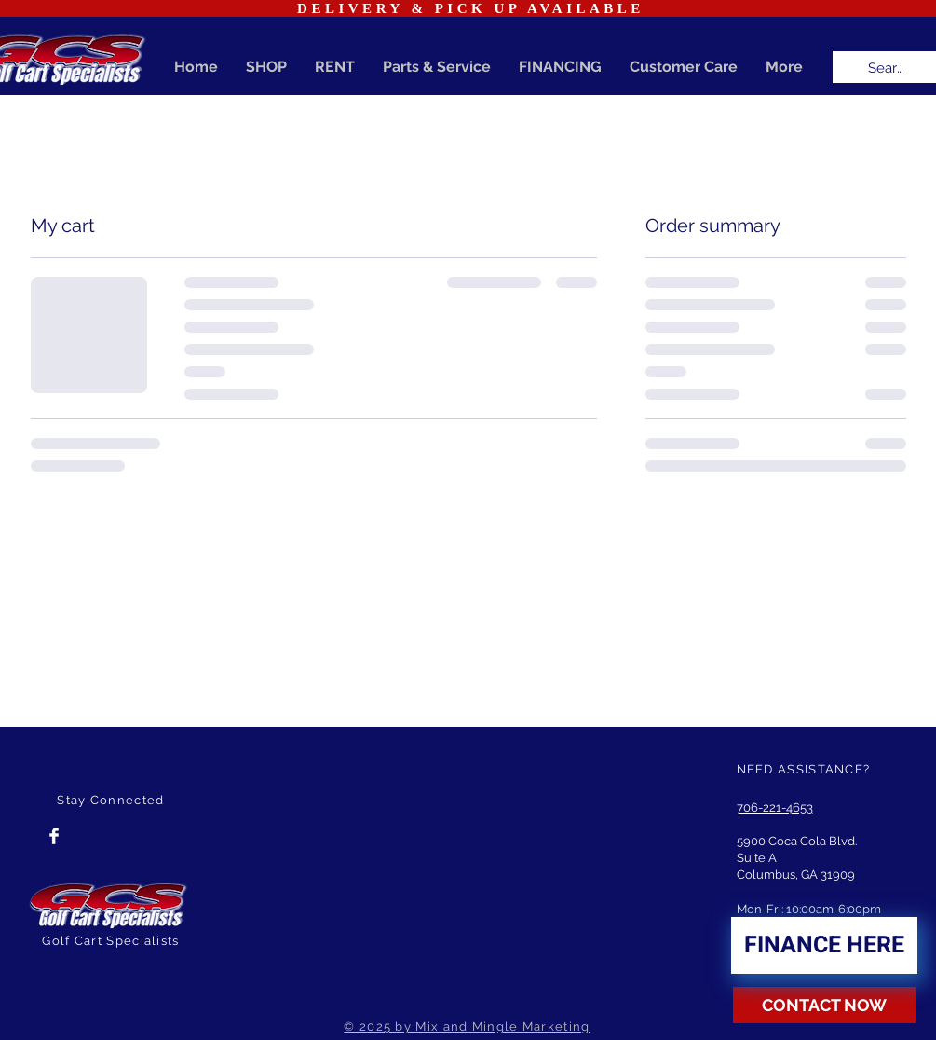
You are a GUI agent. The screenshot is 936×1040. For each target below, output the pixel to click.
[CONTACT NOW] (824, 1005)
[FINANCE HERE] (824, 945)
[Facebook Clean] (54, 836)
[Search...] (888, 68)
